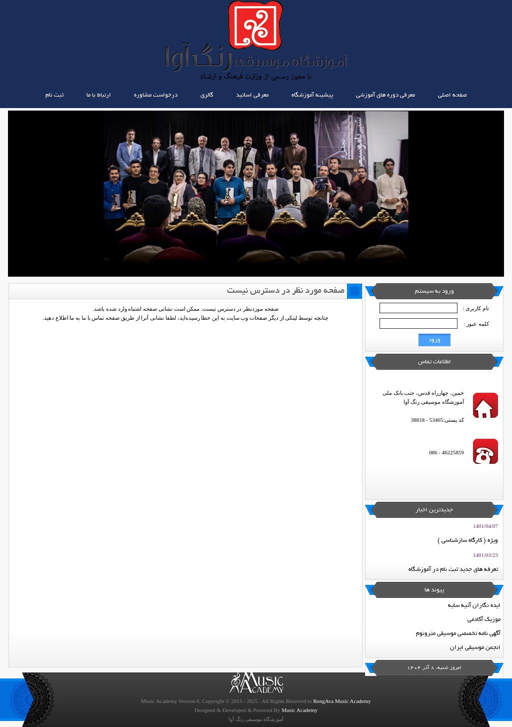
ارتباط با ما (98, 95)
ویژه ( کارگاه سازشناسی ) (468, 540)
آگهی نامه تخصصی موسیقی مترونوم (458, 633)
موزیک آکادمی (484, 619)
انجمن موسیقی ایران (475, 647)
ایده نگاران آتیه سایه (474, 605)
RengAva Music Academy (341, 701)
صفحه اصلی (452, 95)
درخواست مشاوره (156, 95)
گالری (206, 95)
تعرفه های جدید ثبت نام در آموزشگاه (453, 569)
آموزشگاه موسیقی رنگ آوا (256, 719)
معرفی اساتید (252, 95)
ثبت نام (55, 95)
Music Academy (300, 710)
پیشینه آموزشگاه (312, 95)
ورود (434, 340)
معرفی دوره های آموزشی (385, 95)
